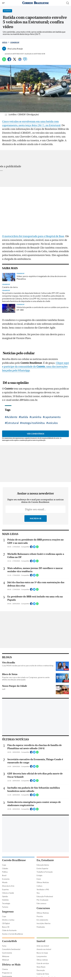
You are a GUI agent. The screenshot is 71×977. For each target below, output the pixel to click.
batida (24, 417)
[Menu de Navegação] (3, 3)
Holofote (5, 900)
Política (5, 872)
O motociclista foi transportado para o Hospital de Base (33, 236)
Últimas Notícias (43, 882)
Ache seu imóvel (43, 946)
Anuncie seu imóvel (44, 949)
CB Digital (6, 923)
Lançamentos (42, 956)
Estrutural (12, 422)
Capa (4, 865)
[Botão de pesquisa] (67, 3)
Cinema (5, 969)
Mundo (4, 882)
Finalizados (41, 927)
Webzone (5, 956)
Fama (4, 946)
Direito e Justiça (8, 920)
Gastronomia (7, 953)
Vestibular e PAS (43, 889)
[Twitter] (15, 60)
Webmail (5, 960)
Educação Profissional (45, 896)
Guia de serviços (43, 963)
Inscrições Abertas (44, 923)
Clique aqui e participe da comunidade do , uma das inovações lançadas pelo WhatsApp (35, 366)
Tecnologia (6, 903)
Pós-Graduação (42, 900)
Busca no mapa (42, 953)
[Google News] (20, 60)
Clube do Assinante (9, 930)
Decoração (41, 970)
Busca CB (5, 927)
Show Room (41, 967)
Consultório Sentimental (11, 949)
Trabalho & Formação (45, 872)
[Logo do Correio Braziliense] (35, 3)
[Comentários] (25, 60)
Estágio (39, 875)
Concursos (43, 908)
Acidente (11, 417)
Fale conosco (41, 903)
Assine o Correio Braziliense (12, 934)
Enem (39, 879)
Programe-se (7, 973)
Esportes (5, 889)
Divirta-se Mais (11, 964)
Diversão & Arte (8, 886)
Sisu (38, 893)
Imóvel (41, 941)
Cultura (39, 886)
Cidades (5, 868)
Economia (5, 879)
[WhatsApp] (4, 60)
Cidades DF (14, 42)
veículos (53, 422)
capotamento (52, 417)
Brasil (4, 875)
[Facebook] (9, 60)
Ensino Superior (42, 868)
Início (4, 42)
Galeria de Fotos (43, 974)
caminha (36, 417)
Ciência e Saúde (8, 893)
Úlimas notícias (42, 960)
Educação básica (43, 865)
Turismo (5, 907)
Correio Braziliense (14, 860)
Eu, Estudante (45, 860)
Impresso (8, 911)
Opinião (5, 896)
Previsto (40, 916)
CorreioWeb (9, 941)
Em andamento (42, 920)
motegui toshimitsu (33, 422)
